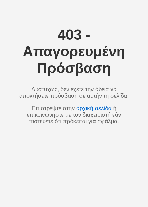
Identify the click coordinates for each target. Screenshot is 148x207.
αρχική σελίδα (94, 108)
